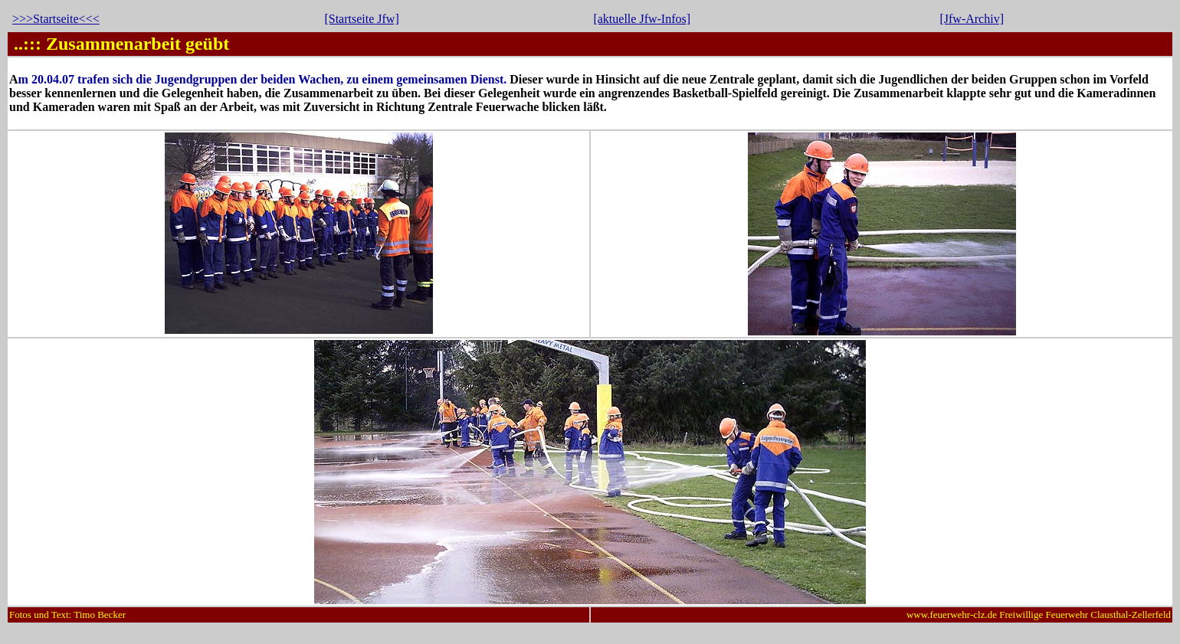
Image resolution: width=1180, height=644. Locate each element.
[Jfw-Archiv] (971, 18)
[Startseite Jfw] (361, 18)
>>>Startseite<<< (56, 18)
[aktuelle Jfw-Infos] (641, 18)
